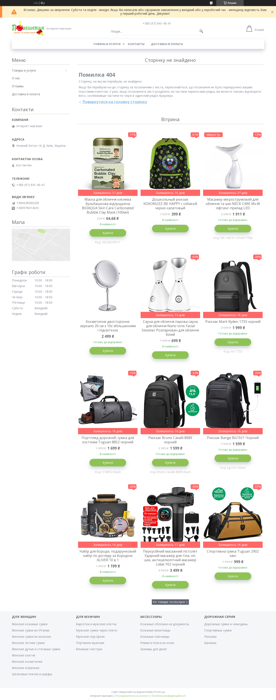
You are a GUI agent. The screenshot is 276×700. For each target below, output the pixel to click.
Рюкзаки (210, 636)
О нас (16, 78)
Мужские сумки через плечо (96, 630)
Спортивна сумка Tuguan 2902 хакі (233, 553)
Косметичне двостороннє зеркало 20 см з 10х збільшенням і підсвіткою (108, 325)
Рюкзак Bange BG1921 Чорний (233, 438)
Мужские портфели (90, 636)
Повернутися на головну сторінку (114, 101)
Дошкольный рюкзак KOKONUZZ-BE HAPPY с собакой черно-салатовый (170, 203)
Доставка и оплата (167, 44)
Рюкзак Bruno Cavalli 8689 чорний (170, 440)
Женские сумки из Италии (30, 630)
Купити (108, 233)
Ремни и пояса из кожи (157, 643)
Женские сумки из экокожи (31, 636)
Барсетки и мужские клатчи (96, 624)
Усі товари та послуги (169, 602)
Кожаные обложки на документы (164, 624)
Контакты (136, 44)
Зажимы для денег (153, 649)
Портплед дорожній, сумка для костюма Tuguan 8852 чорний (108, 440)
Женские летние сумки (28, 643)
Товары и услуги (107, 44)
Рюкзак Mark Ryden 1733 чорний (232, 321)
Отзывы (18, 86)
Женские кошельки (25, 668)
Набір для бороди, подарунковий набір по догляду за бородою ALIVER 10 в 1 (108, 555)
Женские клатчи (23, 655)
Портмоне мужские (90, 643)
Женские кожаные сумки (29, 624)
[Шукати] (201, 31)
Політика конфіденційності (169, 696)
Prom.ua (159, 692)
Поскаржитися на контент (132, 696)
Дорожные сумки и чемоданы (226, 624)
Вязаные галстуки (89, 649)
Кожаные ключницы (154, 636)
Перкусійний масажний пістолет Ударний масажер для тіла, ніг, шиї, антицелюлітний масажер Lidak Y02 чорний (170, 557)
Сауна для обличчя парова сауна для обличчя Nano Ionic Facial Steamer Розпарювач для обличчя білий (170, 328)
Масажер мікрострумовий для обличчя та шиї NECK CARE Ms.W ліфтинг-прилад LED (233, 203)
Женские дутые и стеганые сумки (36, 649)
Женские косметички (27, 661)
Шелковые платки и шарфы (32, 674)
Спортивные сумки (218, 630)
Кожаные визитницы (155, 630)
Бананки (210, 643)
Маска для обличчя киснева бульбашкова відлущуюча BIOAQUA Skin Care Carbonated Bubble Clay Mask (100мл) (108, 205)
